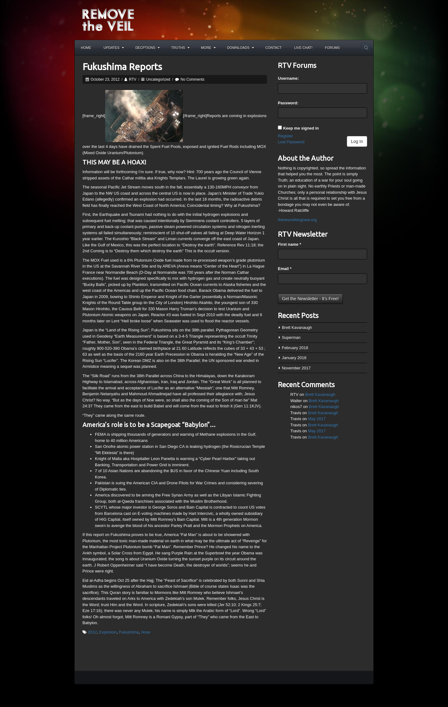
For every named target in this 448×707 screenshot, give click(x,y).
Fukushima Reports (122, 66)
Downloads (240, 48)
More (208, 48)
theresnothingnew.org (297, 219)
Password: (288, 103)
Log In (357, 141)
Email (284, 268)
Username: (288, 78)
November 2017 (296, 368)
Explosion (108, 632)
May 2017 (317, 418)
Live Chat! (303, 48)
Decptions (147, 48)
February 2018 (295, 347)
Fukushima (129, 632)
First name (289, 244)
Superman (291, 337)
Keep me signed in (301, 128)
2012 (92, 632)
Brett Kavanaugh (297, 327)
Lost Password (291, 142)
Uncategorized (158, 79)
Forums (332, 48)
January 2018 (294, 357)
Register (285, 136)
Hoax (145, 632)
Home (86, 48)
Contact (273, 48)
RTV (132, 79)
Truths (180, 48)
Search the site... (366, 47)
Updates (114, 48)
